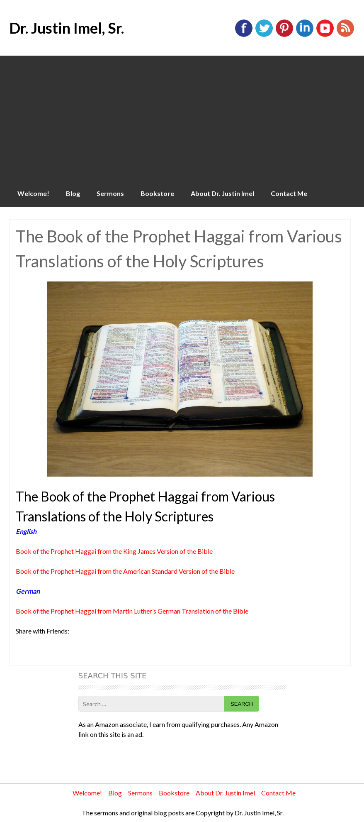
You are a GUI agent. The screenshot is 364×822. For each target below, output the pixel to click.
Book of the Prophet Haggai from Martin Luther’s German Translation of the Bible (132, 611)
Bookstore (157, 193)
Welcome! (33, 193)
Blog (73, 193)
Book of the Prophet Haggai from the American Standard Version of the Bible (125, 571)
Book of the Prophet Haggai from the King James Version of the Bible (114, 551)
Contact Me (289, 193)
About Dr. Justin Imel (222, 193)
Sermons (110, 193)
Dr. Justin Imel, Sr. (66, 28)
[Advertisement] (182, 118)
